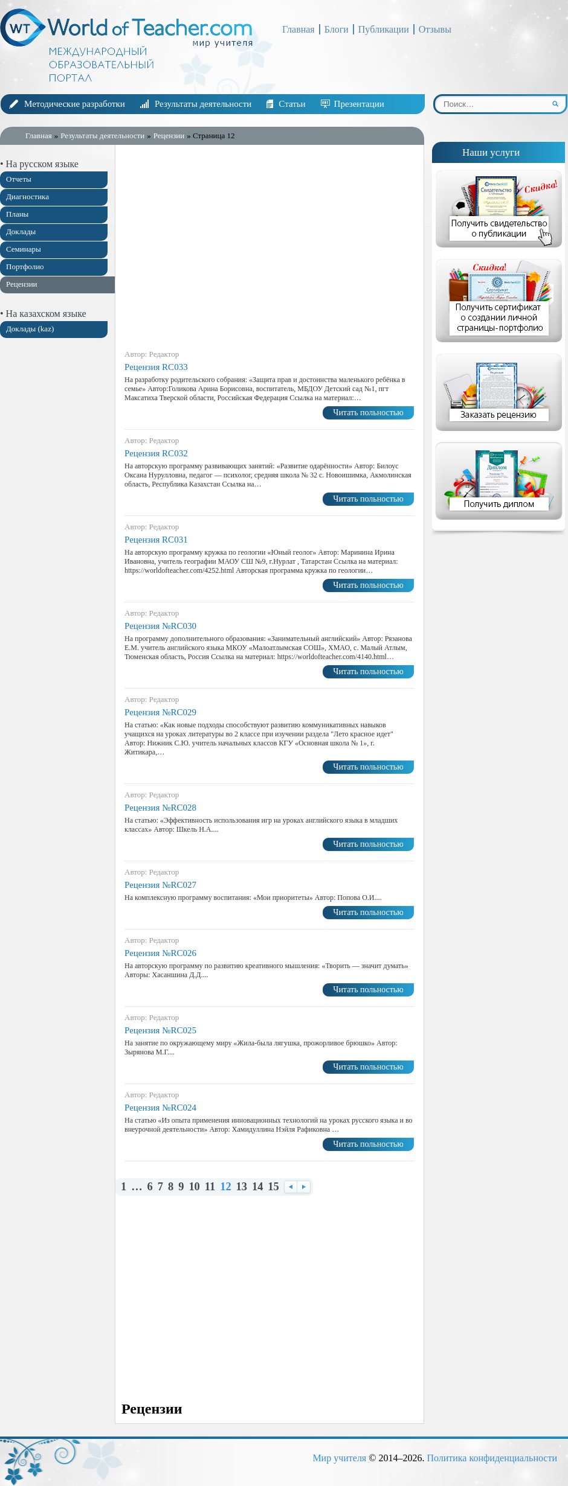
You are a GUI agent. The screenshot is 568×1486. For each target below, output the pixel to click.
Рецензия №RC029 (160, 712)
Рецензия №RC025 (160, 1030)
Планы (17, 213)
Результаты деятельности (203, 104)
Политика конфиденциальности (492, 1458)
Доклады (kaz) (30, 328)
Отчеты (18, 178)
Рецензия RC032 (156, 453)
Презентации (359, 104)
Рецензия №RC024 (160, 1107)
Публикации (383, 29)
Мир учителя (339, 1458)
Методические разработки (74, 104)
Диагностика (27, 196)
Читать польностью (368, 412)
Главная (298, 29)
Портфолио (25, 266)
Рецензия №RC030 (160, 626)
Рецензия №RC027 (160, 885)
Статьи (292, 104)
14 (257, 1187)
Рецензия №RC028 (160, 807)
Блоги (336, 29)
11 (210, 1187)
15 (273, 1187)
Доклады (21, 231)
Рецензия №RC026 (160, 953)
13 (241, 1187)
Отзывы (435, 29)
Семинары (23, 249)
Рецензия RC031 (156, 539)
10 (194, 1187)
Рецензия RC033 (156, 367)
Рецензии (21, 284)
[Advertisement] (54, 537)
